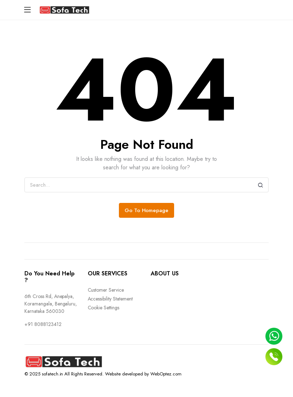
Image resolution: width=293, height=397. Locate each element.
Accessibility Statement (110, 298)
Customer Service (106, 289)
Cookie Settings (104, 307)
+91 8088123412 (43, 324)
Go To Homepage (147, 210)
